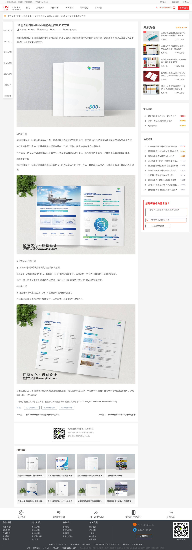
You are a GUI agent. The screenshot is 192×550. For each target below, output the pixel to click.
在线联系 (144, 536)
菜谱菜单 (8, 85)
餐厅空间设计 (68, 536)
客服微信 (162, 2)
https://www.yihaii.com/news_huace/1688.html (97, 402)
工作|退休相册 (37, 536)
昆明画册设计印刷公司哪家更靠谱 (121, 415)
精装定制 (84, 8)
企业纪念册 (8, 74)
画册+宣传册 (7, 30)
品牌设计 (40, 8)
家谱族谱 (8, 96)
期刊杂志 (6, 536)
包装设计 (6, 539)
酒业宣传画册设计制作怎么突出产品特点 (42, 415)
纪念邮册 (92, 530)
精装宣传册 (7, 530)
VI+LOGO (7, 41)
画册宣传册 (40, 16)
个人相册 (35, 539)
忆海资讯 (27, 16)
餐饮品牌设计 (68, 530)
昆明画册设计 (31, 407)
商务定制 (92, 539)
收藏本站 (186, 2)
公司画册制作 (49, 407)
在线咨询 (184, 7)
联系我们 (175, 2)
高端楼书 (92, 536)
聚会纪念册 (8, 63)
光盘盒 (91, 533)
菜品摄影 (66, 533)
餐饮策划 (69, 8)
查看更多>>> (181, 27)
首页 (28, 8)
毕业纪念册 (8, 52)
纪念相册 (54, 8)
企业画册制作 (66, 407)
